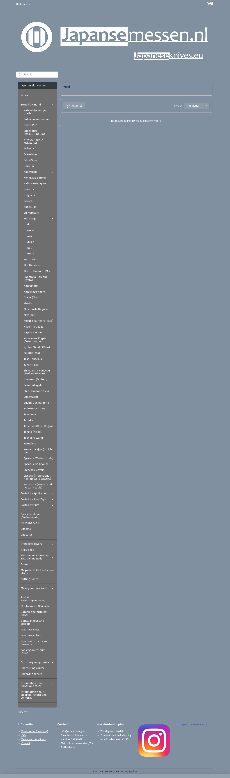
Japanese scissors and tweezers (35, 643)
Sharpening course (33, 668)
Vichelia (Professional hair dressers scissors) (37, 477)
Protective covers (37, 543)
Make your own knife (37, 588)
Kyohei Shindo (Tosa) (37, 347)
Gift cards (27, 534)
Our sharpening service (37, 662)
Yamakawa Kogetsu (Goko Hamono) (36, 340)
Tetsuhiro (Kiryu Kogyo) (38, 426)
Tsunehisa (30, 443)
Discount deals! (30, 523)
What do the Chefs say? (34, 731)
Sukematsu (31, 396)
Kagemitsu (39, 171)
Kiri (28, 224)
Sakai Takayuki (33, 385)
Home (24, 95)
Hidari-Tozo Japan (35, 183)
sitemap (129, 771)
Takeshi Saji (31, 364)
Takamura (30, 414)
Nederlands (23, 4)
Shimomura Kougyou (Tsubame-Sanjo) (37, 372)
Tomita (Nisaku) (33, 431)
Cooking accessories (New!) (37, 651)
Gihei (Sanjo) (31, 160)
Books (24, 564)
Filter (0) (74, 106)
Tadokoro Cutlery (34, 408)
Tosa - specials (33, 359)
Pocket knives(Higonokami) (37, 599)
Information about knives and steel (37, 684)
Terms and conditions (33, 739)
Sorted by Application (37, 493)
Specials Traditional (36, 464)
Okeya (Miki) (31, 297)
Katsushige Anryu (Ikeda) (35, 112)
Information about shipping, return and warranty (34, 694)
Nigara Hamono (33, 332)
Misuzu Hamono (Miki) (37, 271)
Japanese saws (30, 629)
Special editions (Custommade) (30, 516)
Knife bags (27, 549)
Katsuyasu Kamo (34, 291)
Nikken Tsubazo (33, 326)
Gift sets (26, 529)
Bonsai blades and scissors (32, 622)
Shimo (30, 242)
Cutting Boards (30, 579)
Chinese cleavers (34, 470)
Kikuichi (28, 201)
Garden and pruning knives (34, 613)
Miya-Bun (30, 315)
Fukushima (31, 154)
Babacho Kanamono (37, 119)
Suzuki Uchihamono (36, 402)
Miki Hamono (32, 265)
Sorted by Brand (37, 104)
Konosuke (30, 206)
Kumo (30, 230)
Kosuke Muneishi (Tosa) (38, 320)
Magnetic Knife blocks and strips (37, 572)
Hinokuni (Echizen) (35, 379)
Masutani (30, 259)
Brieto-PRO (30, 125)
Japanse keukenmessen (192, 724)
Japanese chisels (31, 635)
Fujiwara (29, 148)
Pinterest (23, 712)
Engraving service (31, 674)
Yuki (29, 236)
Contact (25, 743)
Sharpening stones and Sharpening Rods (37, 557)
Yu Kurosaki (39, 212)
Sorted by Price (37, 505)
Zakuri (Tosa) (32, 353)
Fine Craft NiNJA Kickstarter (33, 141)
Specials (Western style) (38, 458)
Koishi (30, 253)
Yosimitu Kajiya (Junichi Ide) (38, 451)
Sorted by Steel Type (37, 499)
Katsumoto (31, 285)
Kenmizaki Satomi (35, 177)
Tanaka (28, 420)
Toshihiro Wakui (33, 437)
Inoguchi (29, 195)
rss (136, 771)
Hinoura (29, 166)
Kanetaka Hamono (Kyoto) (36, 278)
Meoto (28, 303)
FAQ (23, 735)
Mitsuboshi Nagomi (36, 309)
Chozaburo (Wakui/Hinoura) (34, 132)
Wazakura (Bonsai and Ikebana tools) (38, 486)
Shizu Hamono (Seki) (37, 391)
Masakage (39, 218)
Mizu (29, 247)
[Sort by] (196, 106)
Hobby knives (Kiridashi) (35, 606)
